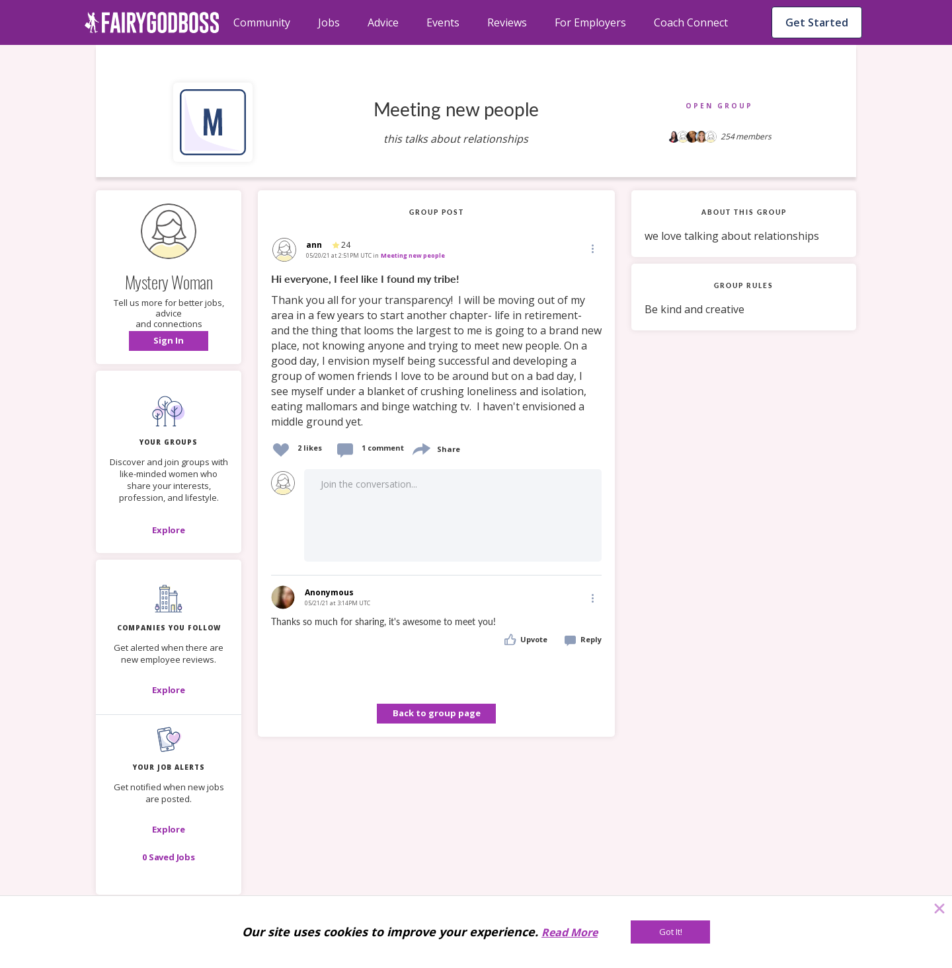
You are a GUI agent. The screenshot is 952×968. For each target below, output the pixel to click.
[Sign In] (168, 341)
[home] (152, 22)
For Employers (590, 22)
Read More (569, 932)
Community (261, 22)
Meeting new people (413, 255)
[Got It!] (670, 932)
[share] (420, 448)
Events (442, 22)
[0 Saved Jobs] (168, 857)
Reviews (507, 22)
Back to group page (437, 713)
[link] (436, 351)
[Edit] (591, 248)
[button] (168, 341)
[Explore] (168, 530)
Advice (383, 22)
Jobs (329, 22)
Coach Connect (691, 22)
